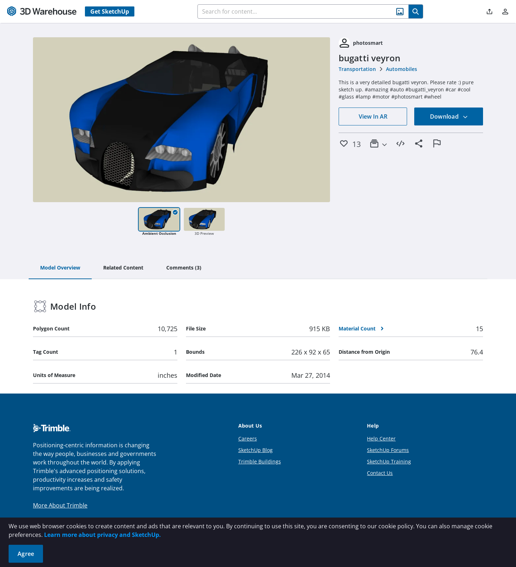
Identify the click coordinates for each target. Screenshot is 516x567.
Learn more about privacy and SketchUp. (102, 535)
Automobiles (401, 69)
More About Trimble (60, 505)
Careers (247, 438)
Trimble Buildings (259, 461)
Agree (26, 554)
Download (449, 116)
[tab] (60, 268)
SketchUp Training (389, 461)
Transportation (357, 69)
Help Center (381, 438)
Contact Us (380, 473)
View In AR (373, 116)
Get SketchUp (109, 11)
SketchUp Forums (388, 450)
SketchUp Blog (255, 450)
